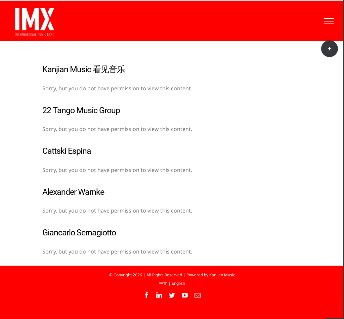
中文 (163, 283)
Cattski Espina (66, 151)
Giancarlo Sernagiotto (79, 232)
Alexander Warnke (73, 192)
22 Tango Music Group (81, 110)
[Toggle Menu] (329, 21)
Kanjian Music (222, 275)
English (178, 283)
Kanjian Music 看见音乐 (83, 69)
